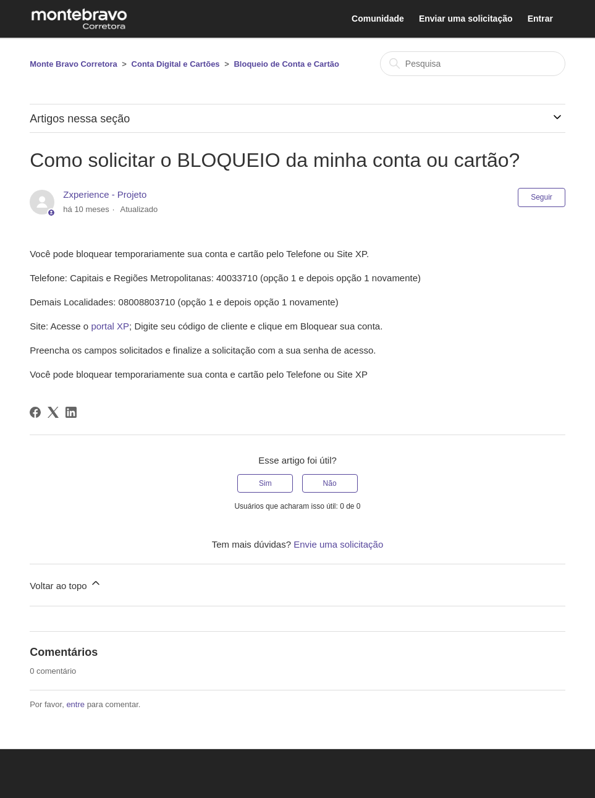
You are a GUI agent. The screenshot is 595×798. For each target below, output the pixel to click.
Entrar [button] (540, 18)
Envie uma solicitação (338, 544)
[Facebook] (35, 412)
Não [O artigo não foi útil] (330, 483)
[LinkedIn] (71, 412)
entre (75, 704)
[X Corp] (53, 412)
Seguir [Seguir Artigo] (541, 197)
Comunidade (378, 18)
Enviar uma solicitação (466, 18)
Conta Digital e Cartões (176, 64)
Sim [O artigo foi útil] (265, 483)
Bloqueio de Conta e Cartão (286, 64)
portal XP (110, 326)
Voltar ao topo (66, 584)
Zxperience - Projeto (104, 194)
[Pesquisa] (472, 63)
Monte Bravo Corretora (73, 64)
